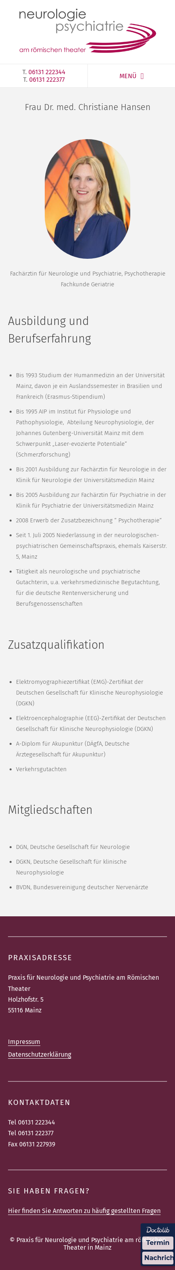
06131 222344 (47, 72)
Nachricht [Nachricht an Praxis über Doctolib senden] (158, 1258)
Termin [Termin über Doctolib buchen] (158, 1242)
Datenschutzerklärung (39, 1054)
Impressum (24, 1042)
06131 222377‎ (47, 79)
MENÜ (128, 76)
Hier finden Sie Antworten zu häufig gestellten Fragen (84, 1211)
